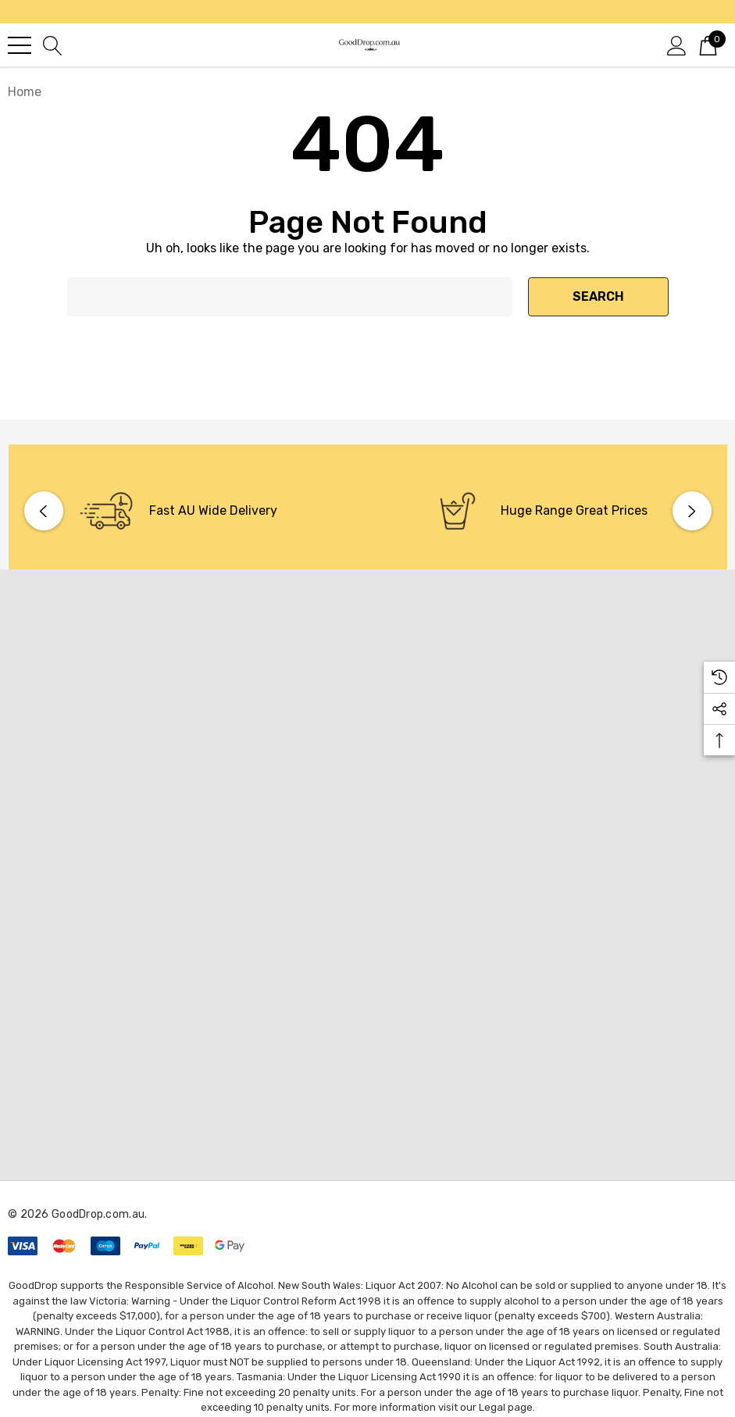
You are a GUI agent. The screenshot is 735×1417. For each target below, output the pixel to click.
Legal (492, 1407)
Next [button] (692, 510)
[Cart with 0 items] (708, 44)
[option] (192, 511)
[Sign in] (677, 44)
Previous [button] (43, 510)
